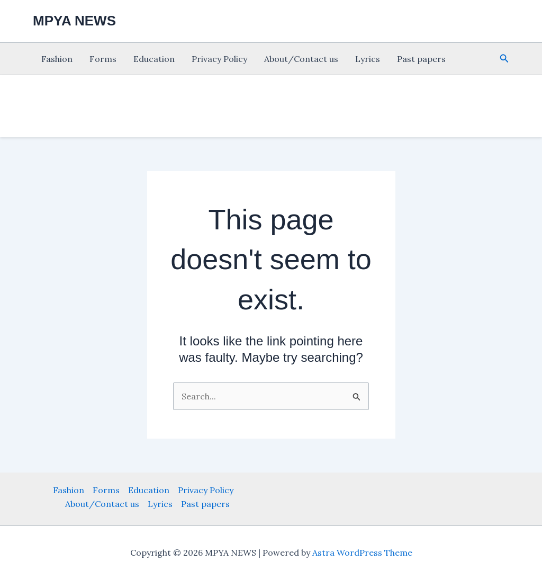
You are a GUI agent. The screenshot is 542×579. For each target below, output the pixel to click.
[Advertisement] (271, 104)
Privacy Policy (219, 59)
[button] (504, 59)
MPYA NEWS (74, 21)
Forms (102, 59)
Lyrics (367, 59)
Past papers (421, 59)
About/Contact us (301, 59)
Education (154, 59)
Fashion (57, 59)
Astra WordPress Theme (362, 552)
